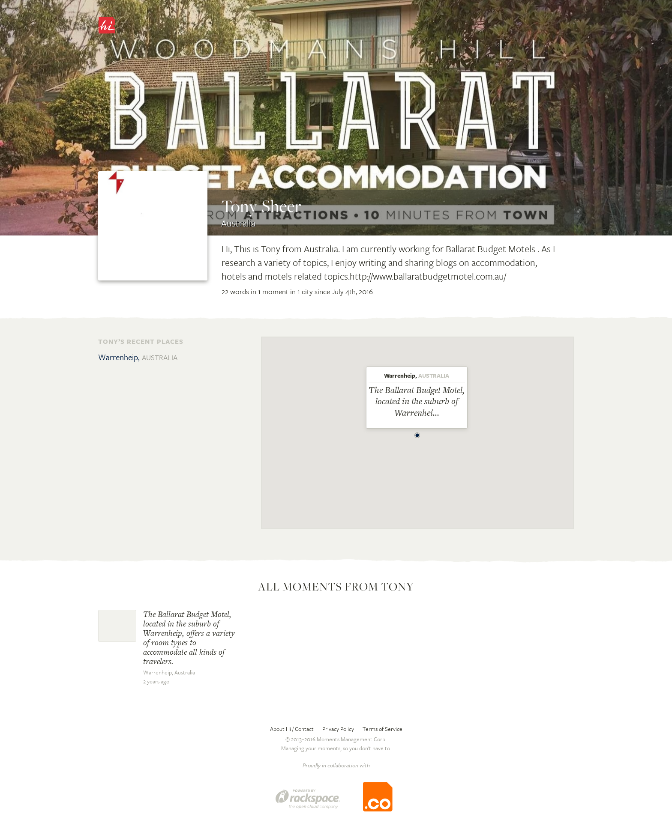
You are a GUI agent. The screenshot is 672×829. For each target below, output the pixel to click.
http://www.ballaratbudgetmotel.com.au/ (428, 276)
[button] (417, 433)
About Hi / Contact (292, 729)
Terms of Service (382, 729)
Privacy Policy (338, 729)
